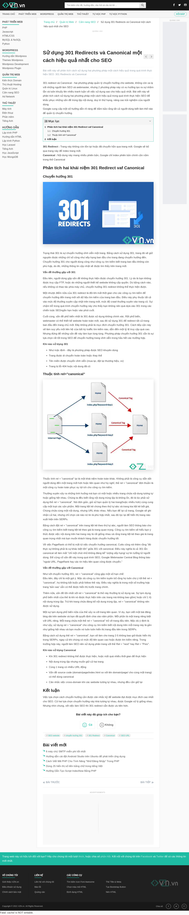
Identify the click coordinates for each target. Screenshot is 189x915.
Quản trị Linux (9, 88)
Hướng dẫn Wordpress (14, 56)
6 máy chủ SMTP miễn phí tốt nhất (66, 751)
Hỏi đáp (180, 14)
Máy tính (6, 109)
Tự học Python (118, 14)
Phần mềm (8, 117)
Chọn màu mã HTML (76, 887)
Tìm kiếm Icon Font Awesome (80, 882)
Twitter (160, 856)
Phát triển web (27, 14)
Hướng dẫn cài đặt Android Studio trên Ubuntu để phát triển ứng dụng (85, 756)
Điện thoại (7, 113)
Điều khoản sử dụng (11, 887)
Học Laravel (8, 145)
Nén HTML (111, 892)
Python (6, 44)
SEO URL (125, 735)
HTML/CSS (8, 36)
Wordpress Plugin (11, 68)
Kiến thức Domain (12, 80)
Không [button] (109, 724)
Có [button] (90, 724)
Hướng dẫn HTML (12, 136)
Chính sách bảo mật (11, 892)
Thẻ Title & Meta (113, 882)
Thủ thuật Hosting (11, 84)
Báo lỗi (37, 887)
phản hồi (106, 856)
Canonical (110, 735)
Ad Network (8, 96)
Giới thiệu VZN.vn (10, 882)
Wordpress (47, 14)
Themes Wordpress (12, 60)
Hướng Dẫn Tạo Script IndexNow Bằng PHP (71, 770)
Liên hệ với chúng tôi (44, 882)
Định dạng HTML (75, 892)
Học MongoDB (10, 157)
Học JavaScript (10, 153)
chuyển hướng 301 (74, 735)
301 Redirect (94, 735)
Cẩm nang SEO (10, 92)
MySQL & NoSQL (11, 40)
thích (81, 856)
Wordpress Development (15, 64)
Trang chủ (8, 14)
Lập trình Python (11, 141)
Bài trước (53, 782)
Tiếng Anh (7, 121)
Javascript (7, 31)
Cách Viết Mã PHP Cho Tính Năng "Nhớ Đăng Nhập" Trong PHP (82, 761)
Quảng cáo (39, 892)
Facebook (146, 856)
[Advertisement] (97, 39)
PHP (4, 27)
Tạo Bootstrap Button (116, 887)
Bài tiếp (146, 782)
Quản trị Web (65, 14)
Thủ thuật (83, 14)
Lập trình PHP (9, 132)
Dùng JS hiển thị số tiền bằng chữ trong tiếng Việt (74, 766)
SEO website (53, 735)
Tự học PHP (99, 14)
